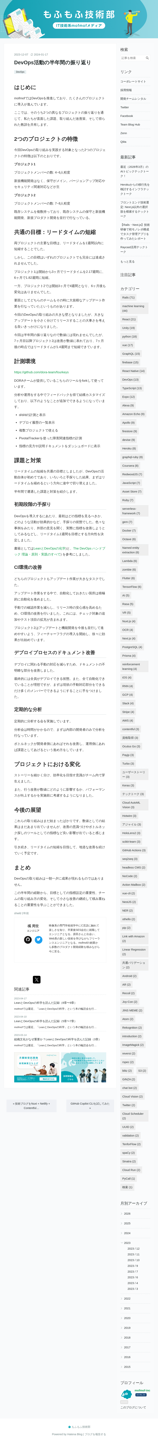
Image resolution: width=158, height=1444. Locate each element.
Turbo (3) (128, 763)
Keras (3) (128, 785)
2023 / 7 (133, 1271)
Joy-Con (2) (129, 1001)
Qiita (123, 141)
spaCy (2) (128, 1152)
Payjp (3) (128, 755)
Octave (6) (129, 539)
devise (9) (128, 439)
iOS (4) (126, 677)
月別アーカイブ (133, 1203)
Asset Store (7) (131, 491)
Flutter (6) (128, 578)
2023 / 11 (134, 1254)
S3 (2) (142, 1070)
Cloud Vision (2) (132, 1096)
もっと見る (127, 261)
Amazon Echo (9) (133, 414)
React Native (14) (133, 371)
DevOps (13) (130, 379)
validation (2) (130, 1135)
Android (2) (129, 976)
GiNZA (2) (128, 1079)
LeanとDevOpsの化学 (50, 548)
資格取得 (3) (130, 737)
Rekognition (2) (132, 1027)
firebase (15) (130, 362)
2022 (127, 1298)
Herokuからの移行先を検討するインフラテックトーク (135, 189)
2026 (127, 1213)
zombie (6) (129, 569)
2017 (127, 1347)
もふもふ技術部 (79, 5)
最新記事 (128, 157)
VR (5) (126, 612)
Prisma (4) (128, 655)
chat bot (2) (129, 1087)
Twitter (124, 107)
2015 (127, 1366)
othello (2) (128, 919)
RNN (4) (127, 686)
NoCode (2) (129, 876)
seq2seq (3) (129, 858)
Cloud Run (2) (131, 1170)
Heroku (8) (129, 448)
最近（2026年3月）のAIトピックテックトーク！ (134, 171)
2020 (127, 1318)
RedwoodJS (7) (132, 474)
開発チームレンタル (133, 98)
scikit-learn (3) (131, 841)
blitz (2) (127, 1070)
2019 (127, 1327)
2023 (127, 1242)
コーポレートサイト (133, 81)
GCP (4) (127, 694)
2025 (127, 1223)
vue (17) (127, 345)
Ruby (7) (127, 500)
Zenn (123, 133)
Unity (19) (128, 327)
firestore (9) (129, 431)
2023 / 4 (133, 1283)
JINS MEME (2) (132, 1010)
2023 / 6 (133, 1277)
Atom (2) (127, 1019)
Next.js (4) (128, 638)
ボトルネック (24, 744)
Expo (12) (128, 396)
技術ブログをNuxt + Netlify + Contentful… (31, 1106)
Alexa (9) (128, 405)
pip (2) (126, 927)
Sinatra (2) (129, 1161)
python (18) (129, 336)
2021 (127, 1308)
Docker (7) (129, 530)
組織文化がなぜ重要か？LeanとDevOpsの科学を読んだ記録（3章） (57, 1039)
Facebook (126, 115)
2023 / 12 (134, 1248)
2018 (127, 1337)
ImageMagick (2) (133, 1044)
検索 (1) (127, 1187)
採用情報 (126, 90)
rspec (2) (128, 1062)
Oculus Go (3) (131, 746)
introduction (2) (131, 1036)
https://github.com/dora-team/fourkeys (41, 372)
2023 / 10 (134, 1260)
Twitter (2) (128, 1105)
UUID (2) (128, 1126)
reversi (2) (128, 1053)
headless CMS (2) (133, 867)
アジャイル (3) (131, 824)
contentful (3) (130, 729)
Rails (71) (128, 297)
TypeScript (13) (132, 388)
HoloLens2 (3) (131, 833)
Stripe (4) (128, 711)
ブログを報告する (95, 1434)
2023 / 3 (133, 1288)
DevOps (20, 72)
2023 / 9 (133, 1265)
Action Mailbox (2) (133, 884)
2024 (127, 1233)
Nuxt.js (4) (128, 621)
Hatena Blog (74, 1434)
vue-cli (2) (128, 893)
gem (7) (127, 521)
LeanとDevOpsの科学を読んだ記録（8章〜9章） (45, 1002)
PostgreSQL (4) (132, 647)
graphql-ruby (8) (132, 457)
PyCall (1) (128, 1178)
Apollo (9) (128, 422)
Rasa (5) (127, 604)
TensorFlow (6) (131, 586)
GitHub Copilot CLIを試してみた (90, 1106)
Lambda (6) (129, 561)
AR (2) (126, 984)
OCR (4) (127, 629)
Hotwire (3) (129, 815)
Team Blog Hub (130, 124)
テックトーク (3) (133, 794)
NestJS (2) (129, 901)
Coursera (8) (130, 465)
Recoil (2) (128, 993)
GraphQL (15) (131, 353)
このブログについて (133, 1407)
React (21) (129, 319)
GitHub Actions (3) (134, 850)
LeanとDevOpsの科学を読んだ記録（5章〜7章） (45, 1021)
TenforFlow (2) (131, 1144)
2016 (127, 1357)
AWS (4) (127, 720)
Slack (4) (128, 703)
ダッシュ (74, 446)
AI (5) (125, 595)
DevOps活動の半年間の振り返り (52, 62)
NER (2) (127, 910)
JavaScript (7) (131, 482)
